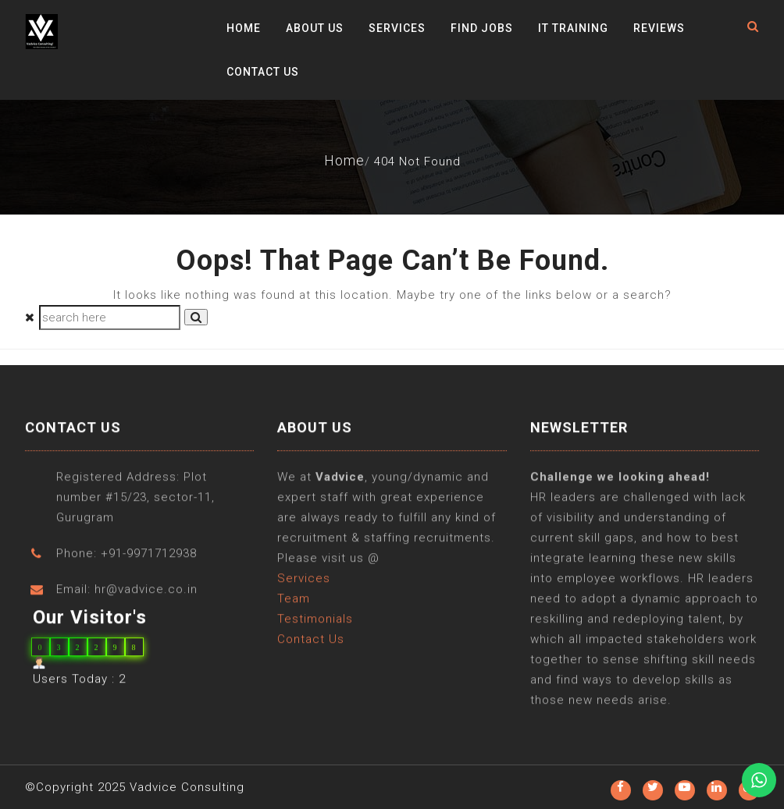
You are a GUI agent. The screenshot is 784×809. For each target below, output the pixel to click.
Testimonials (315, 619)
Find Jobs (482, 28)
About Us (315, 28)
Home (243, 28)
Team (293, 599)
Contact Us (262, 72)
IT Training (573, 28)
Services (397, 28)
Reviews (659, 28)
